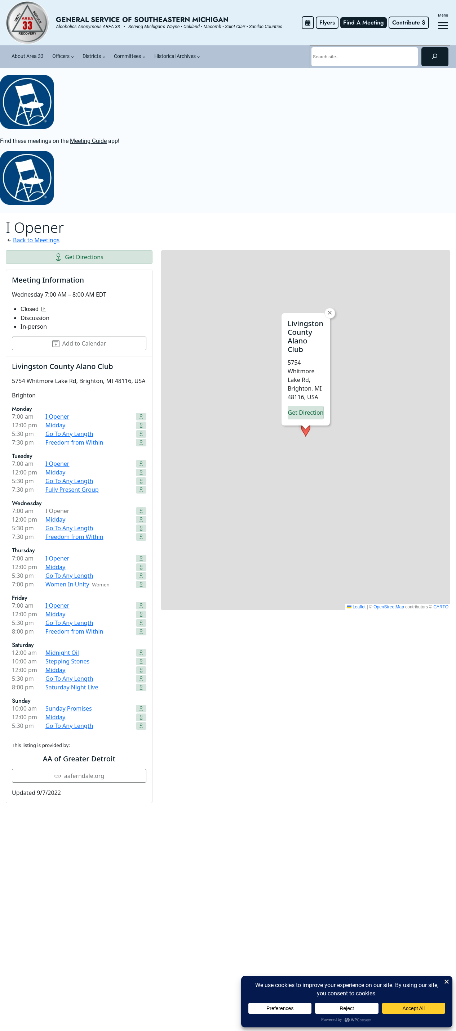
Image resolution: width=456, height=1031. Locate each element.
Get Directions (79, 257)
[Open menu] (443, 25)
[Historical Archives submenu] (198, 56)
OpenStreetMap (388, 606)
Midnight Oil (62, 653)
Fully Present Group (72, 490)
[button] (305, 430)
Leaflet (356, 606)
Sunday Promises (68, 708)
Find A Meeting (363, 22)
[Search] (434, 56)
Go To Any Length (69, 434)
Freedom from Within (74, 442)
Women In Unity (67, 584)
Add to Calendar (79, 343)
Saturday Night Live (71, 687)
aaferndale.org (79, 776)
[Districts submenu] (104, 56)
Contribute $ (408, 22)
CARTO (440, 606)
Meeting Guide (88, 141)
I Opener (57, 416)
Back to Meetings (36, 240)
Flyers (327, 22)
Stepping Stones (67, 661)
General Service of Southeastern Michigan (142, 19)
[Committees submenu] (144, 56)
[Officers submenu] (72, 56)
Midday (55, 425)
